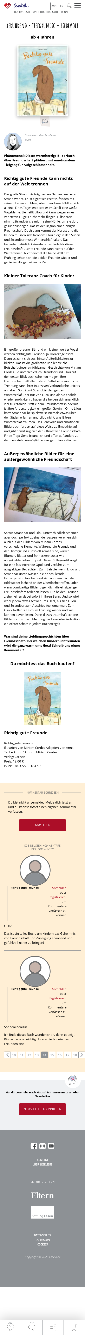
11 (22, 1055)
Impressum (42, 1240)
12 (29, 1055)
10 (14, 1055)
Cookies (42, 1245)
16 (60, 1055)
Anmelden (42, 825)
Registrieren (57, 897)
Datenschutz (42, 1235)
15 (52, 1055)
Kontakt (42, 1160)
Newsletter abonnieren (42, 1109)
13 (37, 1055)
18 (75, 1055)
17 (67, 1055)
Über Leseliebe (42, 1165)
